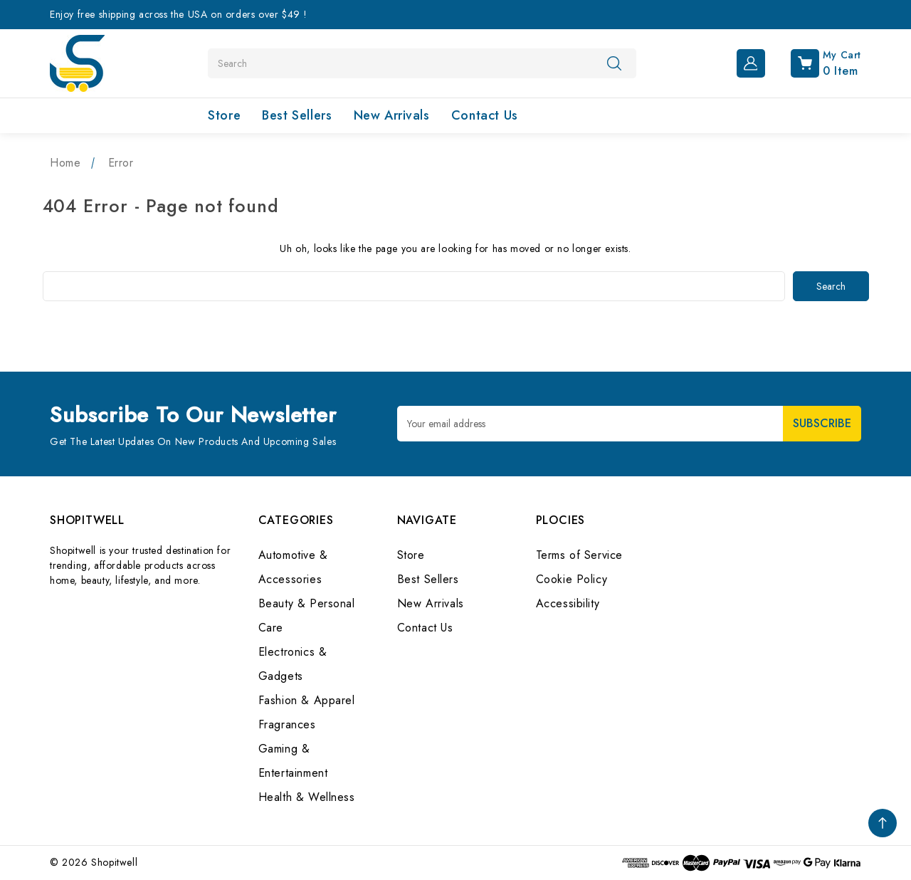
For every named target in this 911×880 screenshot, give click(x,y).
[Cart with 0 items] (814, 62)
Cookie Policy (572, 579)
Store (224, 115)
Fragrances (287, 724)
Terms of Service (579, 555)
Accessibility (568, 603)
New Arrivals (392, 115)
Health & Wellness (306, 797)
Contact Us (484, 115)
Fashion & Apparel (306, 700)
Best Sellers (297, 115)
